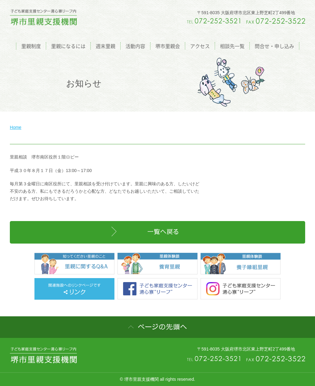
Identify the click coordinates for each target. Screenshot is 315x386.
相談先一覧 (232, 46)
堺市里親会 (167, 46)
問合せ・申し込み (274, 46)
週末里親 (105, 46)
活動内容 (135, 46)
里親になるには (68, 46)
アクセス (200, 46)
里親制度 (31, 46)
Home (15, 127)
